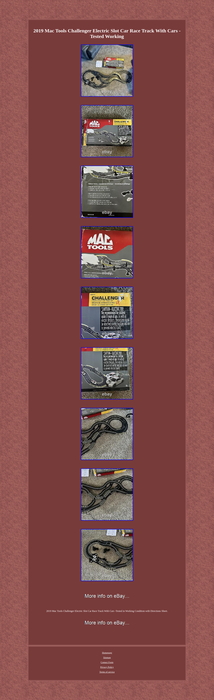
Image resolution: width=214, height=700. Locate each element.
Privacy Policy (107, 667)
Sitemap (107, 657)
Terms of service (107, 672)
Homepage (107, 652)
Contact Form (107, 662)
